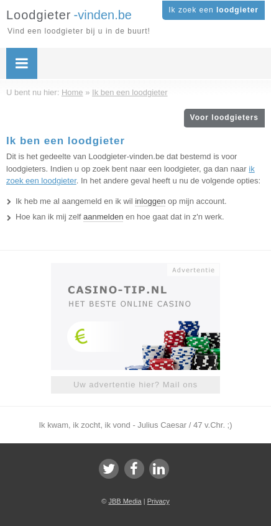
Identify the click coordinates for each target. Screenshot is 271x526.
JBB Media (124, 501)
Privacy (158, 501)
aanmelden (103, 216)
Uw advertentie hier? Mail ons (135, 384)
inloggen (150, 201)
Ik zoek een (213, 10)
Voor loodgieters (224, 117)
